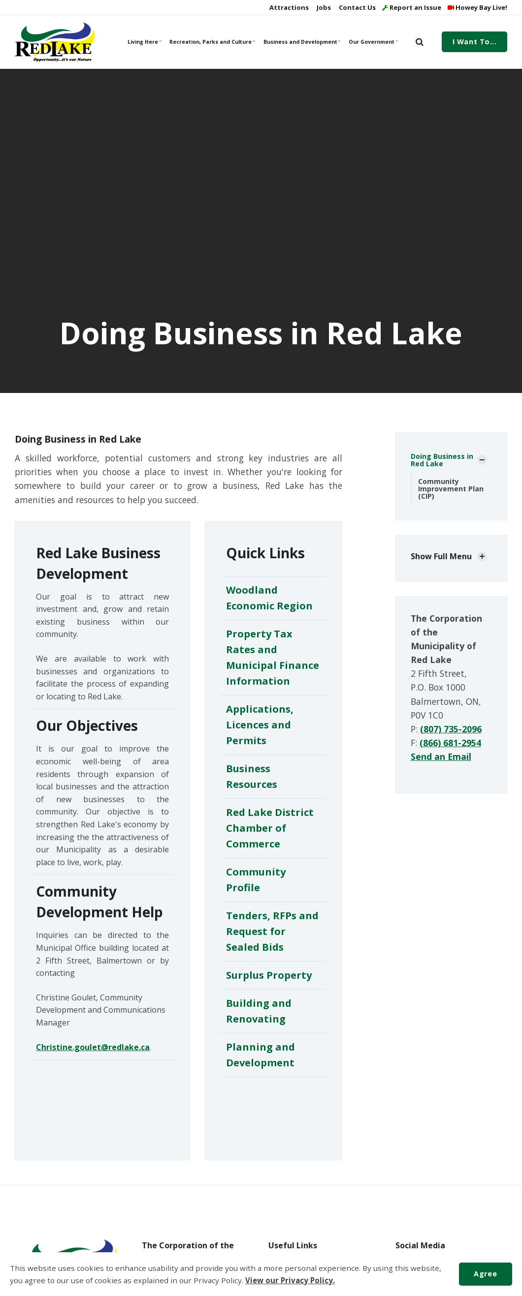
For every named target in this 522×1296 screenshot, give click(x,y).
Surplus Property (269, 975)
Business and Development (301, 41)
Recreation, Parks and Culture (211, 41)
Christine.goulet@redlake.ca (93, 1047)
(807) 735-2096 (451, 729)
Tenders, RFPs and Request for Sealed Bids (272, 931)
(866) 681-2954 (450, 743)
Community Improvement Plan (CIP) (451, 489)
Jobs (323, 7)
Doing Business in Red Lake (442, 460)
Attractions (288, 7)
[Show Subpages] (482, 460)
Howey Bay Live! (477, 7)
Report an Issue (411, 7)
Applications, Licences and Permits (260, 724)
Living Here (145, 41)
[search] (419, 42)
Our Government (373, 41)
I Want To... (475, 41)
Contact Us (356, 7)
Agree (485, 1273)
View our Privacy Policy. (290, 1280)
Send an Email (441, 756)
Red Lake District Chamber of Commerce (270, 828)
